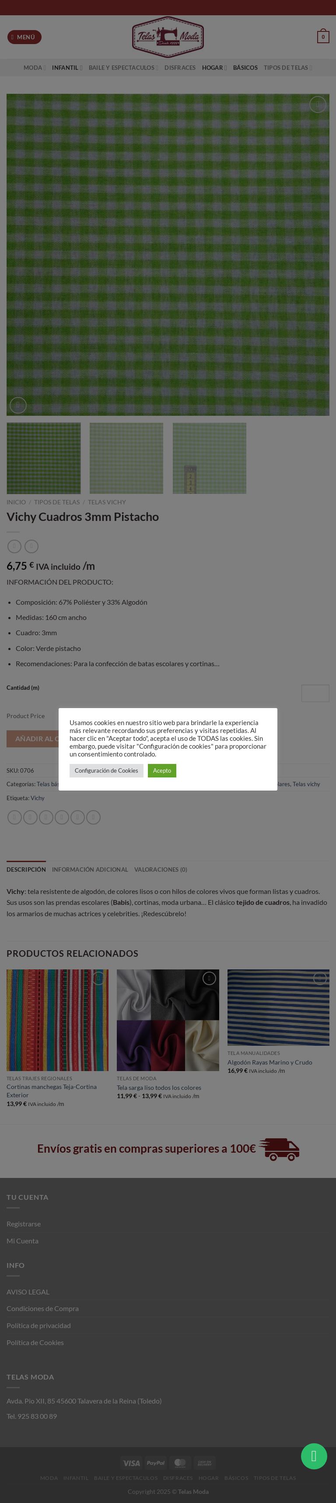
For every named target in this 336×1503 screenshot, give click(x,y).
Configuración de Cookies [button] (106, 770)
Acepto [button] (162, 770)
